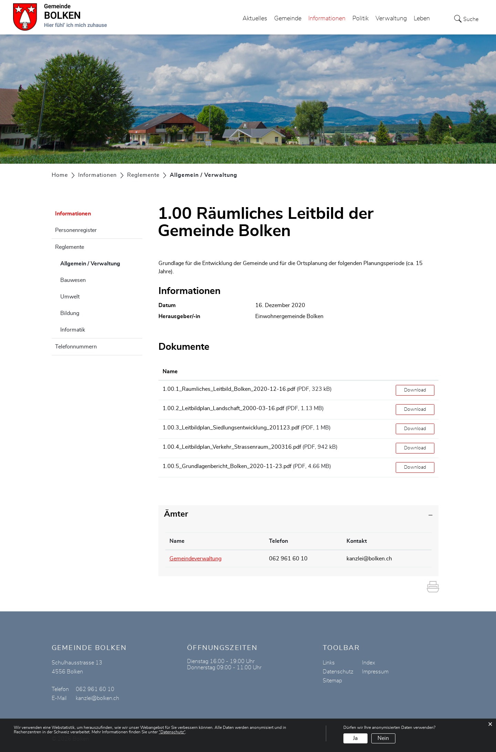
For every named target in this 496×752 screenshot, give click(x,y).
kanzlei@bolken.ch (369, 558)
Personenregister (76, 230)
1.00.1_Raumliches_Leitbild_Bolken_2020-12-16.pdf (229, 389)
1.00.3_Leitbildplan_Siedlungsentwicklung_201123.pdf (231, 427)
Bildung (69, 313)
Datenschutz (338, 671)
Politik (360, 19)
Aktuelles (254, 19)
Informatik (72, 330)
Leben (422, 19)
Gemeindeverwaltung (195, 558)
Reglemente (69, 247)
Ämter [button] (176, 514)
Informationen (326, 19)
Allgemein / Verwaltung (101, 262)
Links (329, 662)
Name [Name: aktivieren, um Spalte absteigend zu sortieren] (177, 541)
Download (415, 390)
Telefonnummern (76, 346)
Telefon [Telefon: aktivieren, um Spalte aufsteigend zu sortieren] (278, 541)
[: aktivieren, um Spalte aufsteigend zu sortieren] (415, 371)
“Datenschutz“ (172, 732)
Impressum (375, 671)
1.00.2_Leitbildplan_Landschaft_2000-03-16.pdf (223, 408)
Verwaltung (391, 19)
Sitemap (332, 680)
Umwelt (70, 296)
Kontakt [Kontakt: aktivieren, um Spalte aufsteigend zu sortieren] (357, 541)
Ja (355, 738)
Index (368, 662)
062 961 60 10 (288, 558)
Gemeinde (287, 19)
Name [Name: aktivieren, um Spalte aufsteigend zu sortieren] (170, 371)
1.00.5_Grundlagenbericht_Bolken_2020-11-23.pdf (227, 466)
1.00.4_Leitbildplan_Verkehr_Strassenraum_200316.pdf (232, 447)
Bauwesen (73, 280)
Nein (383, 738)
